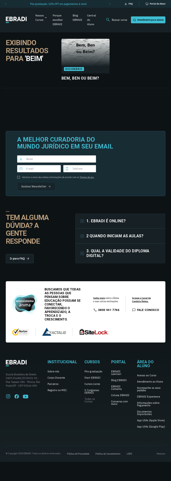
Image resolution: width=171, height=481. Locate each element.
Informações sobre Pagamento (148, 404)
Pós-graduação (93, 371)
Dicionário (73, 69)
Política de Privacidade (78, 453)
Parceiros (53, 384)
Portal (118, 362)
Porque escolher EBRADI (58, 20)
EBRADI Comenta (116, 387)
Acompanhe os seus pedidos (149, 389)
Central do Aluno (91, 20)
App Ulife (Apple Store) (151, 420)
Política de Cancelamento (108, 453)
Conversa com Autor (119, 402)
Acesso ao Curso (147, 375)
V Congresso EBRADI (91, 391)
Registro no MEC (57, 390)
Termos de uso (87, 177)
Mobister (161, 453)
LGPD (129, 453)
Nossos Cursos (39, 18)
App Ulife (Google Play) (151, 426)
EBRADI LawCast (116, 372)
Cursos (92, 362)
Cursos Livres (92, 384)
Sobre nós (53, 371)
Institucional (62, 362)
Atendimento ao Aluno (150, 381)
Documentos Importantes (144, 412)
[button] (6, 3)
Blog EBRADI (77, 18)
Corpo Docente (56, 377)
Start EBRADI (92, 377)
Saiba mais (99, 298)
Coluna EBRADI (120, 395)
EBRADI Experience (148, 396)
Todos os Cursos (89, 400)
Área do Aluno (145, 364)
